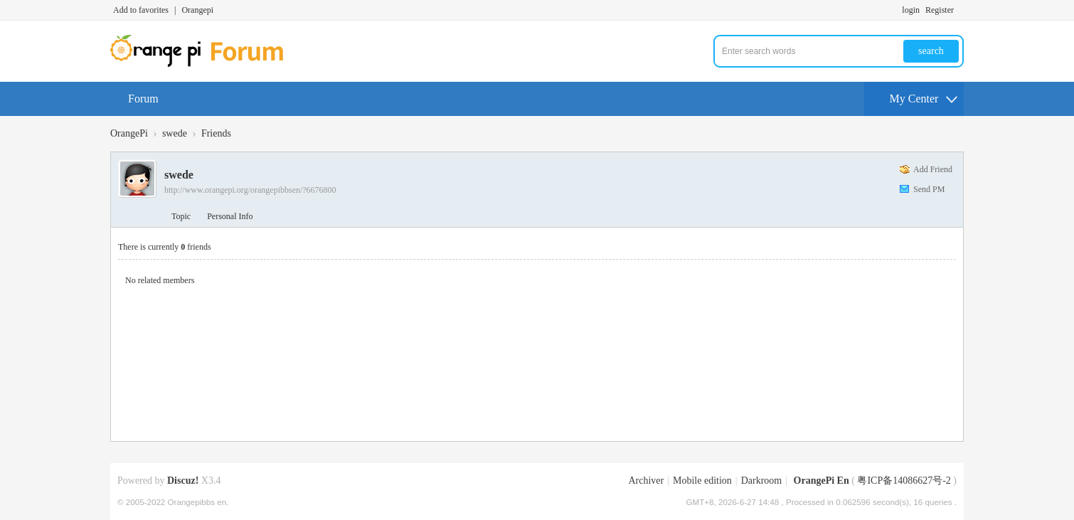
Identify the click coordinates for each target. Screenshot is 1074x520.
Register (939, 10)
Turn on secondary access (960, 10)
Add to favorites (141, 10)
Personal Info (229, 216)
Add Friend (932, 169)
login (911, 10)
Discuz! (182, 480)
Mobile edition (702, 480)
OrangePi (129, 133)
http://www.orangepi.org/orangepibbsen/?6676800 (250, 190)
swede (174, 133)
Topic (181, 216)
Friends (216, 133)
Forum (143, 98)
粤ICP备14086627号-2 (903, 480)
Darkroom (761, 480)
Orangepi (197, 10)
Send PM (929, 189)
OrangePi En (821, 480)
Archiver (646, 480)
